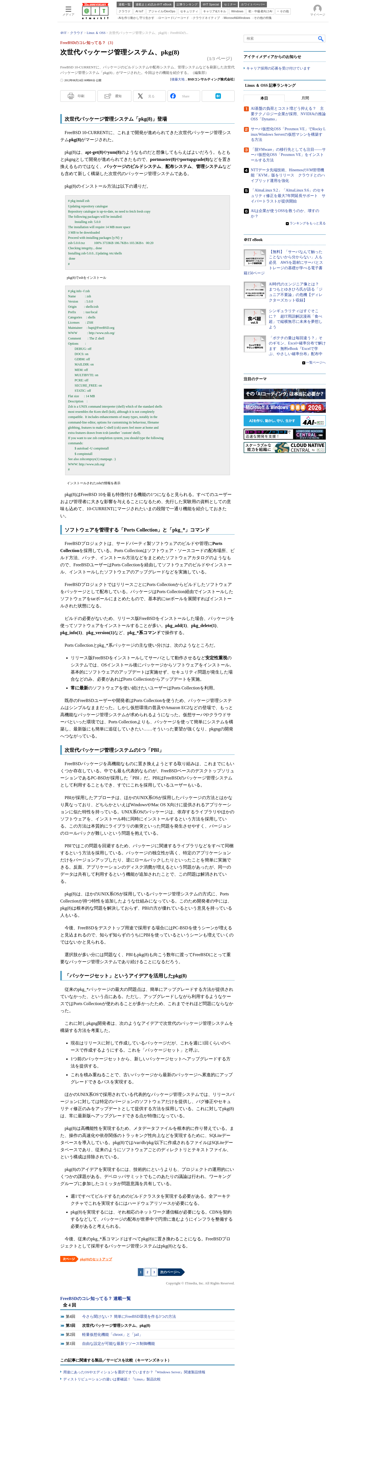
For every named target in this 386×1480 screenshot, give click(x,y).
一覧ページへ (316, 363)
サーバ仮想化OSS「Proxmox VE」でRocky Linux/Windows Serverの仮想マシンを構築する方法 (288, 134)
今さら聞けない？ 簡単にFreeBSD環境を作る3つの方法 (129, 1316)
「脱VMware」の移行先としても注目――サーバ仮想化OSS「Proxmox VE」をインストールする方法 (288, 154)
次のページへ (170, 1272)
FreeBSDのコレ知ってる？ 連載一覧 (95, 1298)
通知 (118, 96)
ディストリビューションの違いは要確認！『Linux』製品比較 (112, 1379)
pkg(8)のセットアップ (96, 1259)
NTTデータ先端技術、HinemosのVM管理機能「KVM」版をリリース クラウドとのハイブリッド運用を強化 (288, 175)
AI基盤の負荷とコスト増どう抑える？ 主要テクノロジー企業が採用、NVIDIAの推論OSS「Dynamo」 (288, 114)
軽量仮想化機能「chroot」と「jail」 (112, 1335)
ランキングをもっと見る (308, 223)
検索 (321, 38)
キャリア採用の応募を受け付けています (278, 68)
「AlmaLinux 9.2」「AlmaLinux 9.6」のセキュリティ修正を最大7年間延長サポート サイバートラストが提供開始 (288, 195)
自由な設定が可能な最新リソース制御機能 (118, 1344)
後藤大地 (178, 79)
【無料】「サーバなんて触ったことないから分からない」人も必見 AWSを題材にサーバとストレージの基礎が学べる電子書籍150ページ (283, 262)
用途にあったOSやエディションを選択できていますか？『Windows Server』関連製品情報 (134, 1372)
